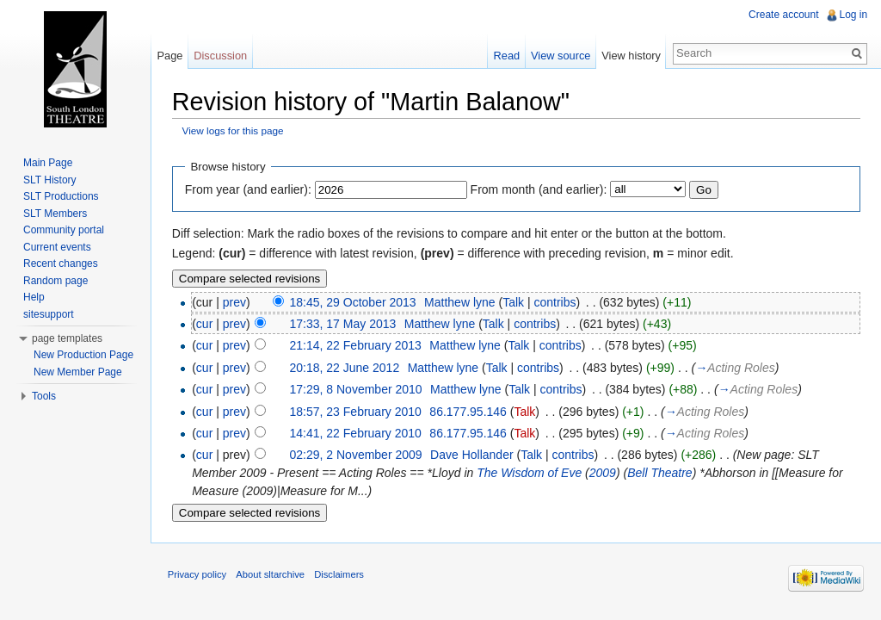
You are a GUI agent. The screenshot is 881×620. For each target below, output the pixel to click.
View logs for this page (234, 131)
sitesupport (48, 314)
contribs (556, 302)
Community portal (63, 230)
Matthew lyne (460, 302)
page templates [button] (67, 338)
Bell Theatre (660, 473)
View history (631, 55)
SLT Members (55, 214)
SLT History (50, 180)
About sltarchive (271, 575)
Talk (514, 302)
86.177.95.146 (469, 411)
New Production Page (83, 355)
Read (506, 55)
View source (560, 55)
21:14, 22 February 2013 (356, 346)
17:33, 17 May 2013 (344, 324)
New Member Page (78, 372)
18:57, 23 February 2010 (356, 411)
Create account (783, 15)
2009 (603, 473)
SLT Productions (61, 196)
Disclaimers (340, 575)
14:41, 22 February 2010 (356, 433)
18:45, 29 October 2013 (354, 302)
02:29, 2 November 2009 (357, 455)
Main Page (47, 163)
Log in (853, 15)
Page (170, 55)
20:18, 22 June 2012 (346, 368)
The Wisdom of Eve (529, 473)
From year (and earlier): (249, 189)
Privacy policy (198, 575)
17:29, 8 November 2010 (357, 389)
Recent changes (60, 263)
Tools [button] (44, 396)
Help (34, 297)
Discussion (221, 55)
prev (235, 302)
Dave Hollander (472, 455)
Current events (57, 247)
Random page (55, 281)
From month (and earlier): (539, 189)
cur (205, 324)
